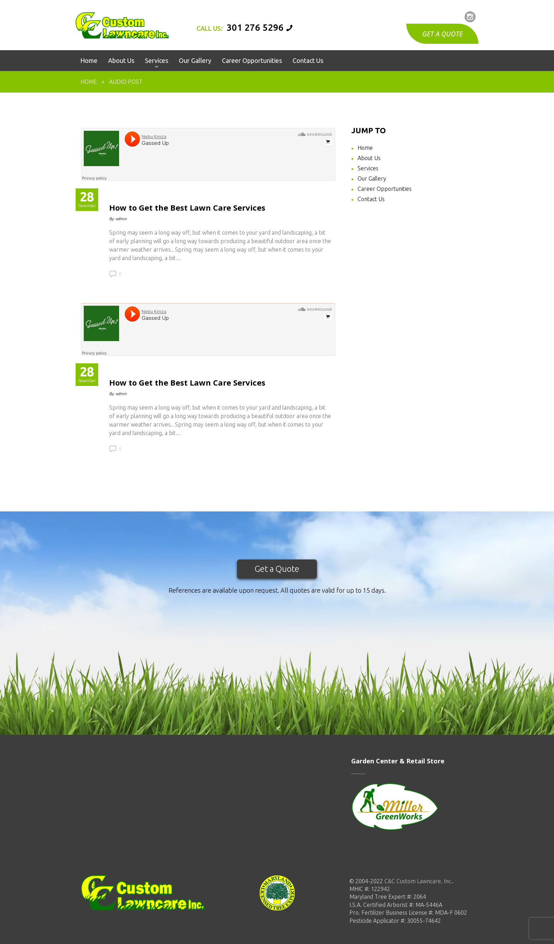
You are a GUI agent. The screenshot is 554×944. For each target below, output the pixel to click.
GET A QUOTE (442, 34)
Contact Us (371, 199)
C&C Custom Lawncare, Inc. (417, 881)
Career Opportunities (385, 189)
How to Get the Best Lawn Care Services (187, 207)
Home (89, 81)
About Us (369, 158)
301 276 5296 (255, 27)
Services (368, 168)
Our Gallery (372, 178)
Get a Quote (277, 569)
